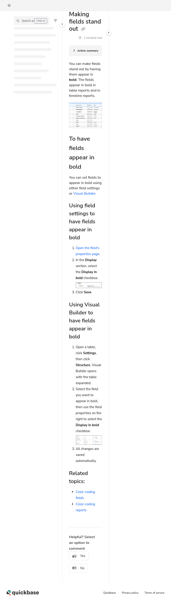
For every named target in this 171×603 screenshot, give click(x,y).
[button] (31, 20)
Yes (79, 556)
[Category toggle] (62, 24)
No (79, 568)
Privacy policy (130, 593)
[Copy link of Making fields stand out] (83, 29)
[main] (85, 297)
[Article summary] (85, 50)
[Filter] (55, 20)
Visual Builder (84, 193)
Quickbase (109, 593)
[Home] (9, 5)
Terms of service (154, 593)
